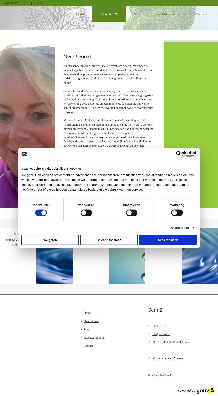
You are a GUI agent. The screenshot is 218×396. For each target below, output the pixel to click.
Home (80, 14)
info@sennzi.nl (34, 3)
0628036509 (11, 3)
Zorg (137, 14)
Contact (201, 14)
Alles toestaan (168, 239)
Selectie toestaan (109, 239)
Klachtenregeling (168, 14)
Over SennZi (109, 14)
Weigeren (50, 239)
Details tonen (179, 227)
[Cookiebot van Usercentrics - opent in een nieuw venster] (179, 154)
